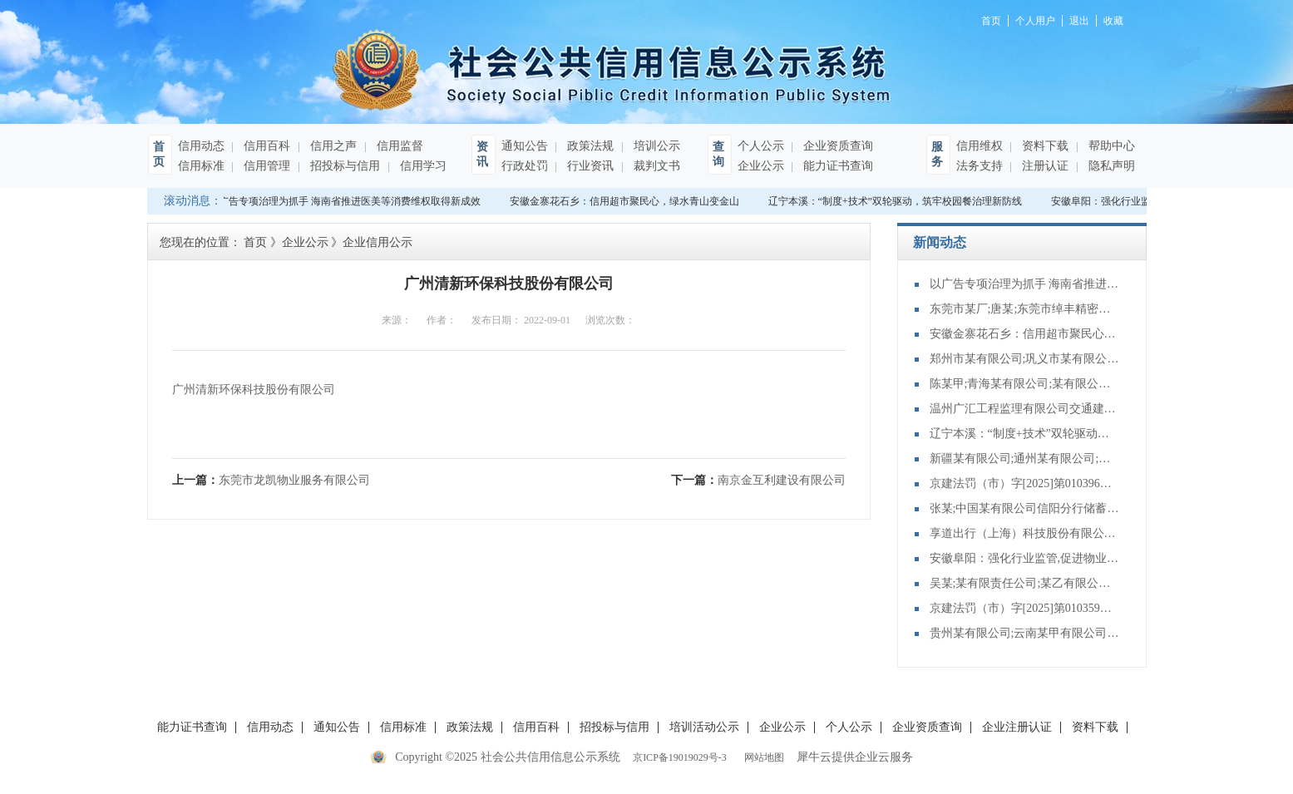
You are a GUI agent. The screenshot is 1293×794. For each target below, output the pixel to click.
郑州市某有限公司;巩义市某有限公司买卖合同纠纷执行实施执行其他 (1025, 359)
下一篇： (758, 480)
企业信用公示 (377, 242)
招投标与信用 (344, 166)
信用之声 (333, 146)
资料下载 (1044, 146)
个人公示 (761, 146)
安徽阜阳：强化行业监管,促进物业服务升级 (1025, 558)
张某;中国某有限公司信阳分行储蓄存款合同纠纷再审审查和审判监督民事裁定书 (1025, 508)
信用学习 (422, 166)
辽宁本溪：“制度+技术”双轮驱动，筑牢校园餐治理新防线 (897, 201)
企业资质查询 (837, 146)
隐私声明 (1111, 166)
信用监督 (399, 146)
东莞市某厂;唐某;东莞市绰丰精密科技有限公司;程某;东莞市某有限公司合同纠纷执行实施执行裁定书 (1025, 309)
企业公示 (761, 166)
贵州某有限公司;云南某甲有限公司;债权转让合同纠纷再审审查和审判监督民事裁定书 (1025, 633)
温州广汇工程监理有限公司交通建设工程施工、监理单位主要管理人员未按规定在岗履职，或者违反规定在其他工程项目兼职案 (1025, 408)
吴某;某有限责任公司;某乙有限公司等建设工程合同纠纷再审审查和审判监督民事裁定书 (1025, 583)
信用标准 (201, 166)
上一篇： (271, 480)
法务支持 (979, 166)
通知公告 (524, 146)
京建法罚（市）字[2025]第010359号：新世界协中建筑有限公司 (1025, 608)
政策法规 (589, 146)
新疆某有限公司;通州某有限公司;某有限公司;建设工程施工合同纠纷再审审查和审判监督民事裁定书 (1025, 458)
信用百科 (266, 146)
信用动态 (201, 146)
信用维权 (979, 146)
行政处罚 (524, 166)
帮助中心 (1111, 146)
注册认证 (1044, 166)
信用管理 (266, 166)
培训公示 (656, 146)
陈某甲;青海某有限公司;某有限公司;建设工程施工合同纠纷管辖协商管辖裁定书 (1025, 383)
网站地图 (761, 757)
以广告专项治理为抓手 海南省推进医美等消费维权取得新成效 (346, 201)
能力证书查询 (837, 166)
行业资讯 (589, 166)
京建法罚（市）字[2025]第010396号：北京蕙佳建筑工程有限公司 (1025, 483)
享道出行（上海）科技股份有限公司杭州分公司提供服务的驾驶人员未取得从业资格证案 (1025, 533)
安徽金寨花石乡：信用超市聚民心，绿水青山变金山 (626, 201)
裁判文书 (656, 166)
